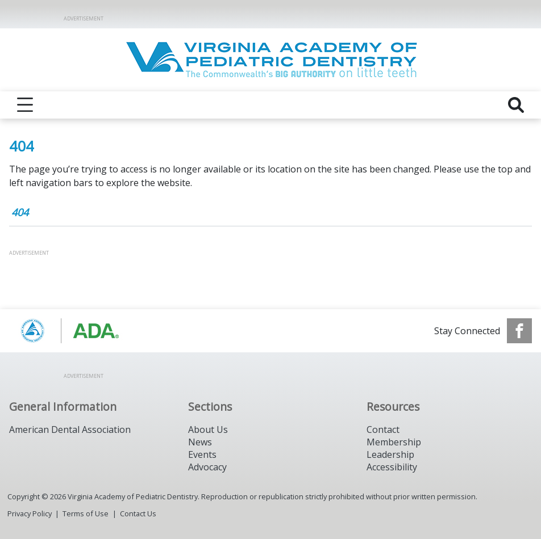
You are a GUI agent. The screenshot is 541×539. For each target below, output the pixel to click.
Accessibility (392, 467)
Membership (394, 442)
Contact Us (138, 513)
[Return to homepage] (271, 60)
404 (19, 212)
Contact (383, 429)
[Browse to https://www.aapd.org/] (66, 330)
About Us (208, 429)
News (200, 442)
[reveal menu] (25, 105)
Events (202, 454)
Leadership (390, 454)
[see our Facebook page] (519, 330)
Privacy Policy (29, 513)
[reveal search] (516, 105)
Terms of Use (86, 513)
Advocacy (207, 467)
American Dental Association (70, 429)
